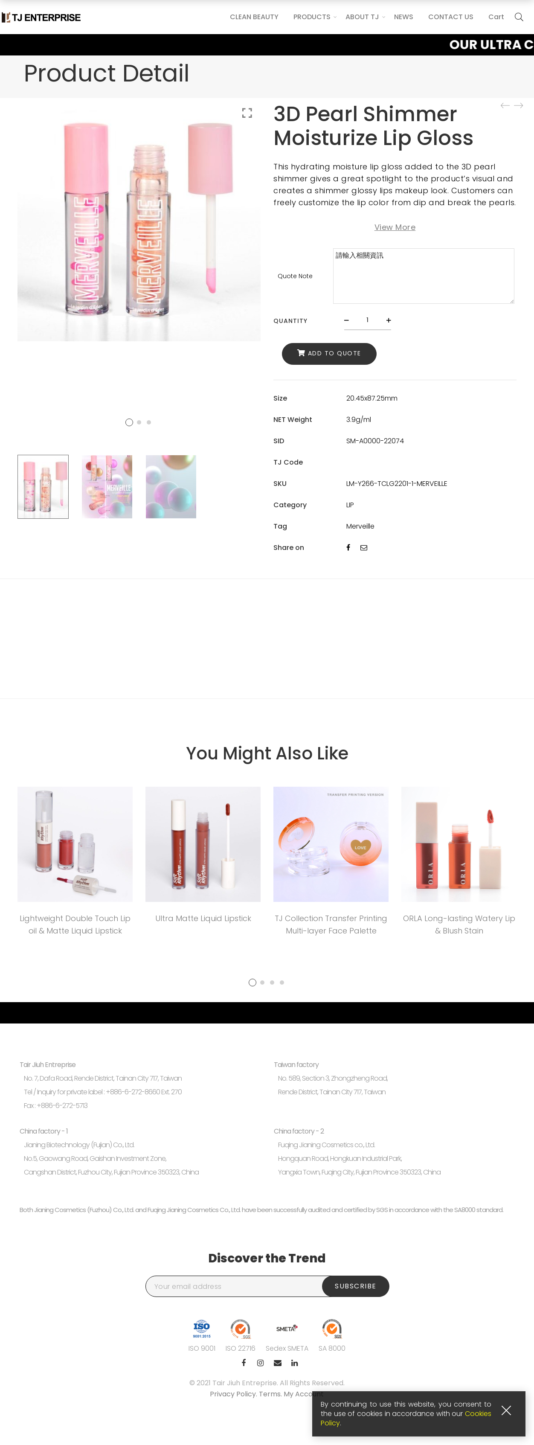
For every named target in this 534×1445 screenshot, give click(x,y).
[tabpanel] (75, 864)
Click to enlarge (247, 113)
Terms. (271, 1394)
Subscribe (356, 1286)
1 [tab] (252, 982)
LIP (350, 505)
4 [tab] (282, 982)
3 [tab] (272, 982)
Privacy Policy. (234, 1394)
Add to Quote (334, 353)
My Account (304, 1394)
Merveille (360, 526)
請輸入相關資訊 (423, 276)
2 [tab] (262, 982)
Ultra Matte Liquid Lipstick (203, 918)
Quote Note (295, 276)
